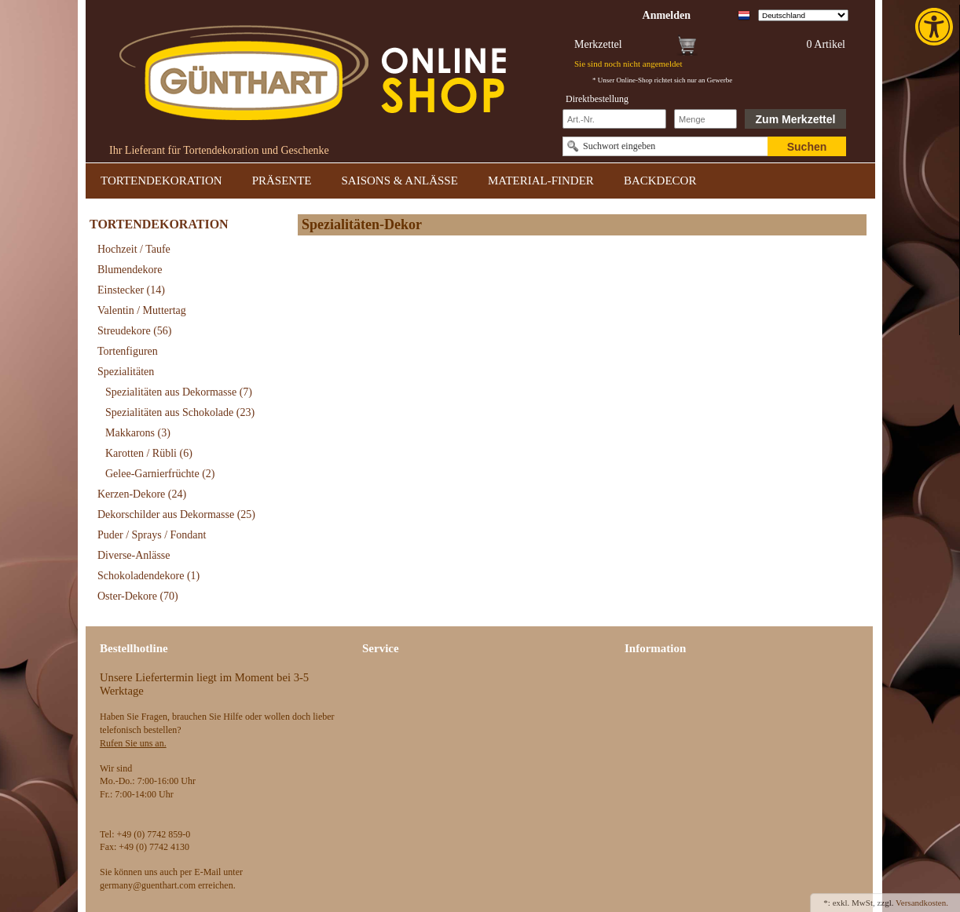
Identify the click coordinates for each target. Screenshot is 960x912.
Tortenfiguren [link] (127, 351)
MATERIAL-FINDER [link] (541, 180)
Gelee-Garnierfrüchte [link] (160, 474)
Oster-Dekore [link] (137, 596)
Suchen (807, 146)
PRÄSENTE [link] (282, 180)
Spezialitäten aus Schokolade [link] (180, 412)
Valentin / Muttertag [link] (141, 310)
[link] (936, 27)
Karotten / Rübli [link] (148, 453)
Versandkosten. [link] (922, 902)
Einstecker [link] (131, 290)
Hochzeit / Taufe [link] (133, 249)
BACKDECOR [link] (660, 180)
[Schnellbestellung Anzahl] (705, 119)
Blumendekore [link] (129, 269)
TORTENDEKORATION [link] (161, 180)
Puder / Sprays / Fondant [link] (151, 535)
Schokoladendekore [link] (148, 576)
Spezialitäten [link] (125, 372)
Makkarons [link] (137, 433)
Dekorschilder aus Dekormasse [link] (176, 514)
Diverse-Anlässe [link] (133, 555)
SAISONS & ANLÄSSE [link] (400, 180)
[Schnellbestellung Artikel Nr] (614, 119)
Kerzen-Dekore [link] (141, 494)
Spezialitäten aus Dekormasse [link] (178, 392)
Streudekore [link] (134, 331)
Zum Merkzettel (796, 119)
